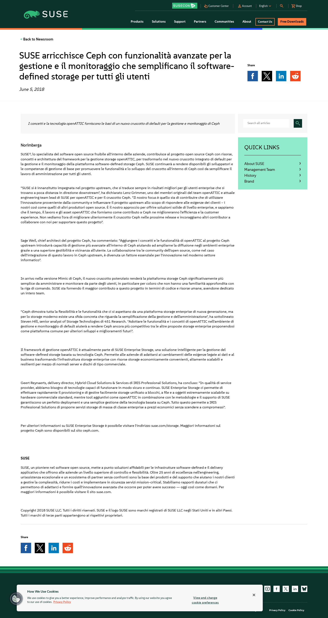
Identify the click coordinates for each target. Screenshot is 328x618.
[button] (185, 4)
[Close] (254, 595)
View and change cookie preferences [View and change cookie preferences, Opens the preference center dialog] (205, 600)
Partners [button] (200, 21)
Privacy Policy (277, 610)
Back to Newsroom (37, 39)
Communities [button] (224, 21)
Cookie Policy (296, 610)
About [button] (246, 21)
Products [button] (137, 21)
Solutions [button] (159, 21)
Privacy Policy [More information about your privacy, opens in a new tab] (62, 602)
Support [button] (180, 21)
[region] (140, 598)
